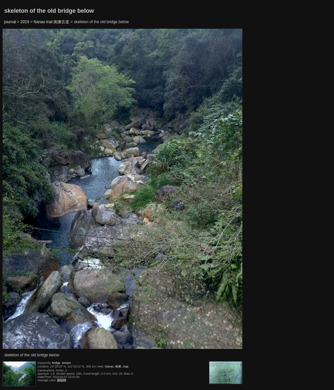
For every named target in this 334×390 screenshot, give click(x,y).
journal (10, 22)
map (126, 366)
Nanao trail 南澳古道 (51, 22)
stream (66, 363)
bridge (56, 363)
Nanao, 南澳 (113, 366)
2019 (25, 22)
